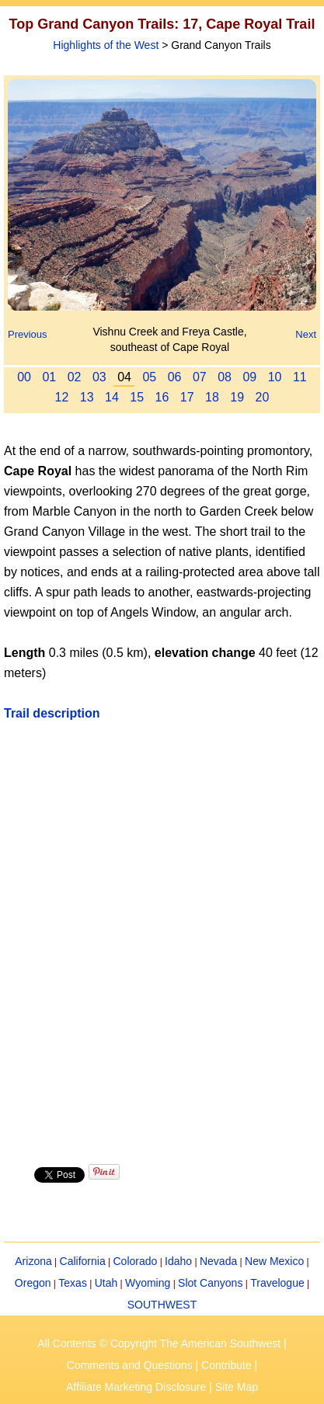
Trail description (52, 713)
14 (112, 397)
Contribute (226, 1365)
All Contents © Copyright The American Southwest (158, 1343)
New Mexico (274, 1261)
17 (187, 397)
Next (305, 334)
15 (137, 397)
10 (275, 377)
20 (263, 397)
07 (200, 377)
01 (49, 377)
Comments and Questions (130, 1365)
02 (75, 377)
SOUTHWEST (162, 1304)
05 (149, 377)
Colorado (135, 1261)
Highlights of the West (106, 45)
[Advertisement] (162, 941)
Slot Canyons (210, 1283)
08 (225, 377)
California (83, 1261)
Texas (72, 1283)
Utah (106, 1283)
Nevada (218, 1261)
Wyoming (147, 1283)
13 (87, 397)
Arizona (33, 1261)
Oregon (33, 1283)
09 (249, 377)
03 (99, 377)
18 (212, 397)
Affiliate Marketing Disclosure (136, 1387)
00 (24, 377)
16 (162, 397)
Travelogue (277, 1283)
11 (300, 377)
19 (237, 397)
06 (175, 377)
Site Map (236, 1387)
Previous (27, 334)
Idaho (178, 1261)
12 (62, 397)
